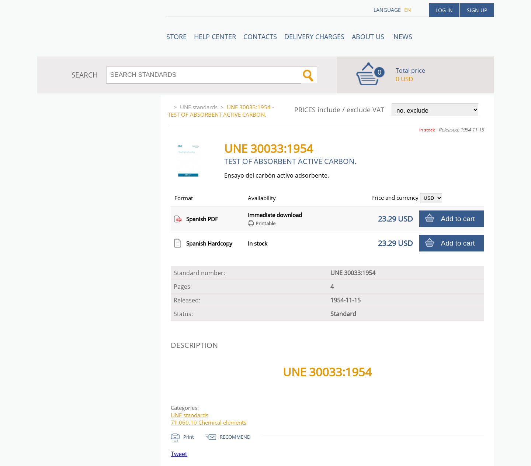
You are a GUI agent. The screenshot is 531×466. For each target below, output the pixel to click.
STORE (176, 36)
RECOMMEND (235, 437)
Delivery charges (314, 36)
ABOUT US (369, 36)
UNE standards (199, 107)
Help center (215, 36)
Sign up (477, 10)
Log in (444, 10)
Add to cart (458, 219)
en (407, 9)
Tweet (179, 454)
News (402, 36)
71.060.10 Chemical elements (208, 422)
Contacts (260, 36)
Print (188, 437)
